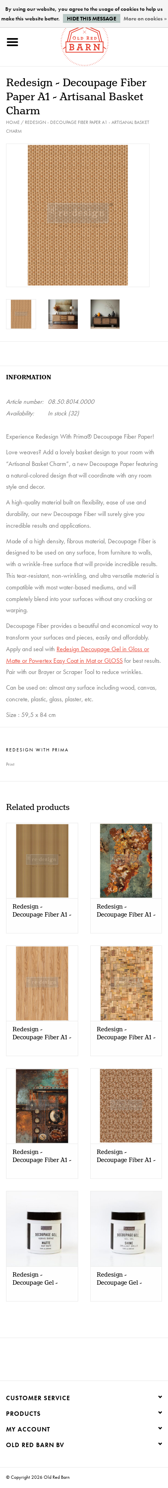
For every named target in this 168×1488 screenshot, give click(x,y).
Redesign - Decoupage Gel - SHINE (119, 1279)
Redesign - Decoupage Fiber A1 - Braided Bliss (126, 1156)
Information (28, 377)
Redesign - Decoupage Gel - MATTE (35, 1279)
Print (10, 764)
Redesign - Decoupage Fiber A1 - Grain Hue (41, 1034)
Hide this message (91, 18)
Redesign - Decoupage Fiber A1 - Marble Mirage (126, 911)
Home (13, 122)
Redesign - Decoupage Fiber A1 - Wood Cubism (126, 1034)
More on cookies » (145, 18)
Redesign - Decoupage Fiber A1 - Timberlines (41, 911)
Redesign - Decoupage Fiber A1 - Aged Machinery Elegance (41, 1156)
